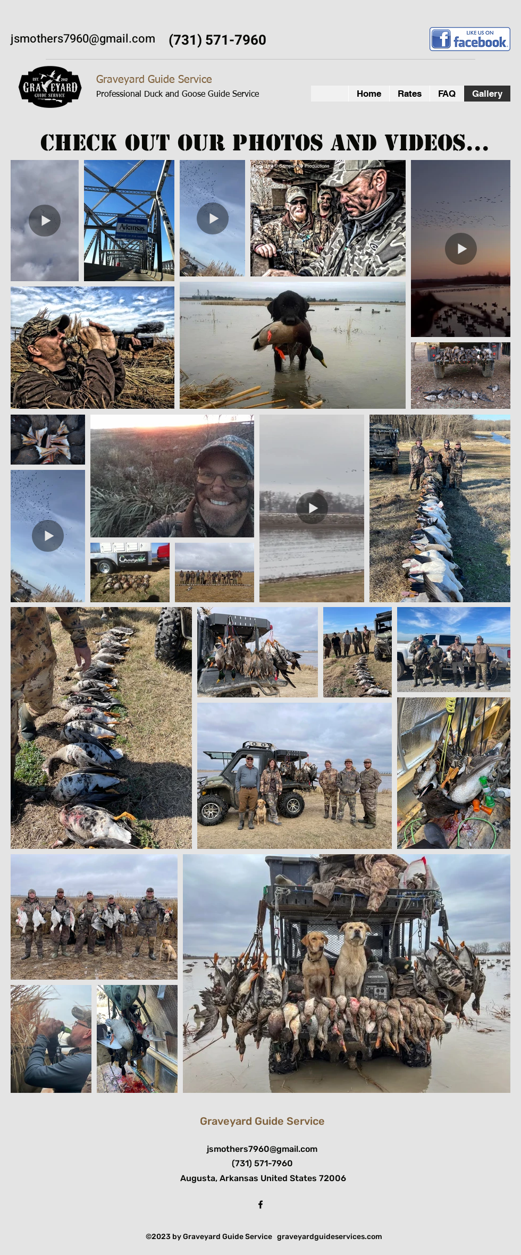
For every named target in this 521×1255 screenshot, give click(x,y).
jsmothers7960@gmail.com (83, 38)
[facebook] (260, 1204)
